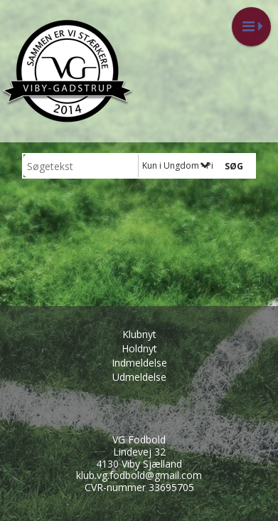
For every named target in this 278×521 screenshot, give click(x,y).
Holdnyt (139, 348)
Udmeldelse (139, 377)
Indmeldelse (139, 362)
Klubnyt (139, 334)
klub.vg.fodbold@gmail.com (139, 475)
